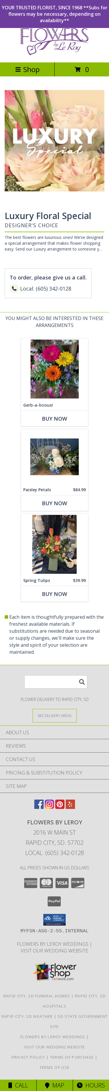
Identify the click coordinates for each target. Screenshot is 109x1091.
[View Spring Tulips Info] (54, 544)
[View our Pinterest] (60, 807)
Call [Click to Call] (18, 1085)
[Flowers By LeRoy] (55, 54)
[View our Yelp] (70, 807)
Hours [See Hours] (91, 1085)
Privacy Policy (28, 1057)
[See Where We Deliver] (55, 715)
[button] (54, 920)
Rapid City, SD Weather (27, 1016)
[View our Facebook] (39, 807)
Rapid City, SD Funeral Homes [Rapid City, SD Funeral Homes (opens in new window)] (36, 996)
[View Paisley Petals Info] (54, 457)
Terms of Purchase (72, 1057)
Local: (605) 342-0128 (54, 853)
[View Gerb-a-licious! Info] (54, 369)
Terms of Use (55, 1067)
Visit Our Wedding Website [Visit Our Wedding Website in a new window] (54, 950)
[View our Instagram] (49, 807)
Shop (27, 69)
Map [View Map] (54, 1085)
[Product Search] (55, 681)
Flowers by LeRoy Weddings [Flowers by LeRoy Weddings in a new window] (53, 943)
